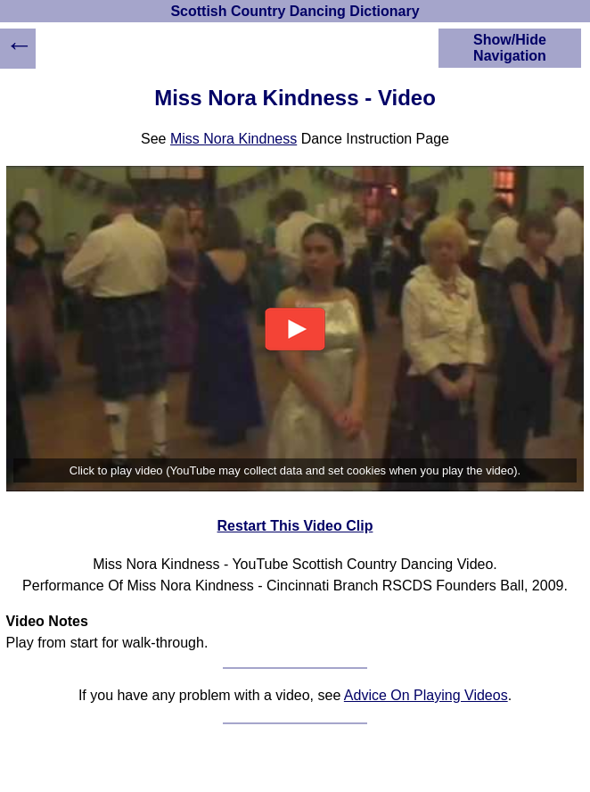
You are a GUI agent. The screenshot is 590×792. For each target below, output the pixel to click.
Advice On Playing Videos (426, 695)
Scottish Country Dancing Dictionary (294, 11)
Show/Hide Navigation (509, 47)
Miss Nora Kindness (233, 138)
